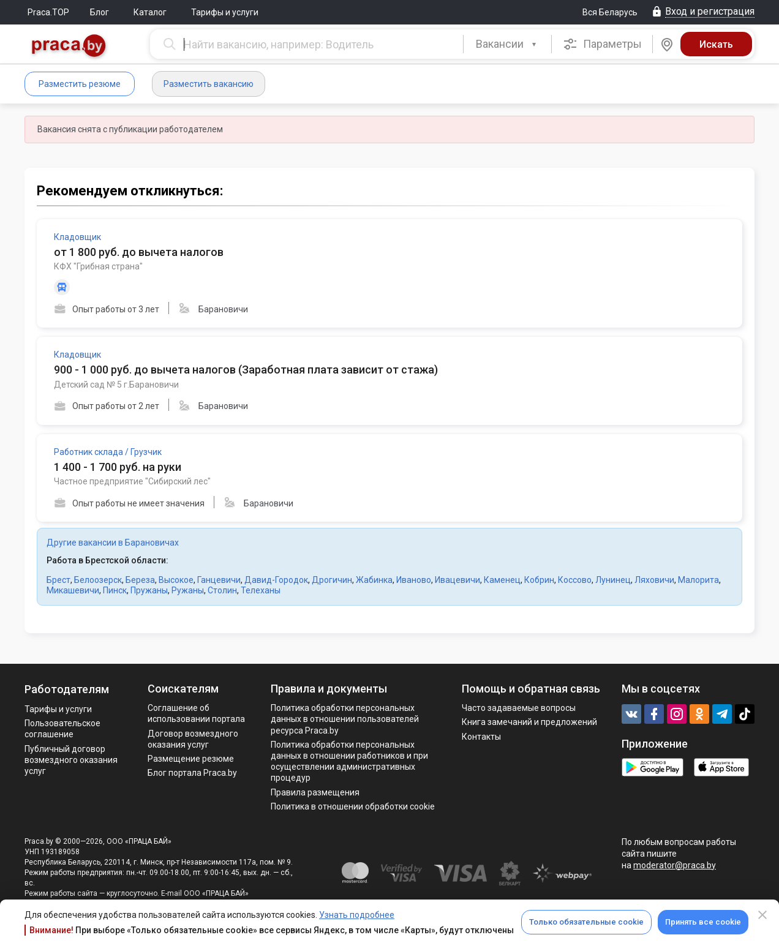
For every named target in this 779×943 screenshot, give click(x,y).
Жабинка (374, 580)
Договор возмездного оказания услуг (193, 739)
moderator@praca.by (674, 865)
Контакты (481, 737)
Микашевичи (73, 590)
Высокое (176, 580)
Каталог (150, 12)
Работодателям (66, 689)
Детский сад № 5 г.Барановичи (116, 384)
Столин (222, 590)
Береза (140, 580)
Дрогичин (332, 580)
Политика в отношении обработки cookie (353, 806)
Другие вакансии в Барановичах (113, 542)
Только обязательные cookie (586, 921)
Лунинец (613, 580)
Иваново (413, 580)
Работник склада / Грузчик (108, 452)
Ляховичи (654, 580)
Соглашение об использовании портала (196, 713)
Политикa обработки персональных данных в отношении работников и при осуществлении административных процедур (349, 761)
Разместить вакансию (209, 84)
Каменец (502, 580)
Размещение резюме (191, 759)
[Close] (762, 915)
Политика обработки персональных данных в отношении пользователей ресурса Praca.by (345, 719)
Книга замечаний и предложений (529, 722)
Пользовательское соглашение (62, 728)
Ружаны (187, 590)
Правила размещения (315, 792)
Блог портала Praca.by (192, 773)
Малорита (698, 580)
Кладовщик (77, 237)
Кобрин (539, 580)
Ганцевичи (219, 580)
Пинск (115, 590)
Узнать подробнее (356, 915)
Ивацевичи (457, 580)
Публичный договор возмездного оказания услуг (71, 760)
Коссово (575, 580)
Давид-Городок (276, 580)
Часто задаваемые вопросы (519, 708)
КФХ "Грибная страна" (98, 266)
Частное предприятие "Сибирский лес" (132, 481)
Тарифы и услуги (224, 12)
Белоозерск (98, 580)
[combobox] (507, 44)
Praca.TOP (48, 12)
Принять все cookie (703, 921)
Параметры (602, 44)
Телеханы (260, 590)
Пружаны (149, 590)
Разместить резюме (80, 84)
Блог (99, 12)
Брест (58, 580)
